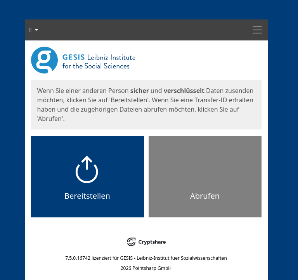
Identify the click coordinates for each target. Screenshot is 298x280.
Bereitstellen (87, 196)
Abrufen (205, 196)
